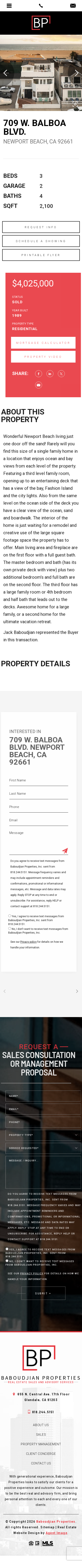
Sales (41, 1434)
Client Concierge (41, 1454)
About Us (41, 1425)
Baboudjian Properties (55, 1521)
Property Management (41, 1444)
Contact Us (41, 1463)
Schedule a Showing (41, 251)
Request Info (41, 237)
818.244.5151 (31, 906)
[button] (75, 104)
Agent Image (56, 1533)
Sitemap (47, 1527)
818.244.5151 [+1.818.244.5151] (41, 1412)
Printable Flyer (41, 265)
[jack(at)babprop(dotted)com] (73, 6)
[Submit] (54, 851)
